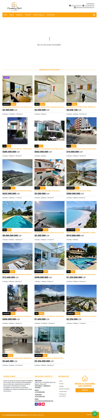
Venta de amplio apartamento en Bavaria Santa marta (20, 316)
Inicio (5, 15)
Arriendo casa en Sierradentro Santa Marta (49, 316)
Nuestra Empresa (38, 15)
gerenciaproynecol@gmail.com (44, 401)
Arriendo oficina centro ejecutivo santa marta (50, 107)
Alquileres (19, 15)
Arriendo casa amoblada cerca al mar (47, 191)
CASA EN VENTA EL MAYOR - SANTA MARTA (18, 149)
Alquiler (61, 386)
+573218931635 (76, 5)
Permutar (28, 15)
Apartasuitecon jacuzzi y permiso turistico (49, 274)
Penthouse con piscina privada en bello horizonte (19, 274)
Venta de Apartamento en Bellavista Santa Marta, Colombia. (23, 191)
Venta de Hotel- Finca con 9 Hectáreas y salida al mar (20, 232)
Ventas (11, 15)
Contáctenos (51, 15)
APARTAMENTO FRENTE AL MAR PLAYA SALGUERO (52, 358)
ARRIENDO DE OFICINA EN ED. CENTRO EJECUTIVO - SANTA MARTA (26, 358)
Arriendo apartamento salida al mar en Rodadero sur (52, 232)
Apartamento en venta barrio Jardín (78, 191)
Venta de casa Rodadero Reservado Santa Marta (50, 149)
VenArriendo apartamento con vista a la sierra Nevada (21, 107)
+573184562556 (89, 5)
